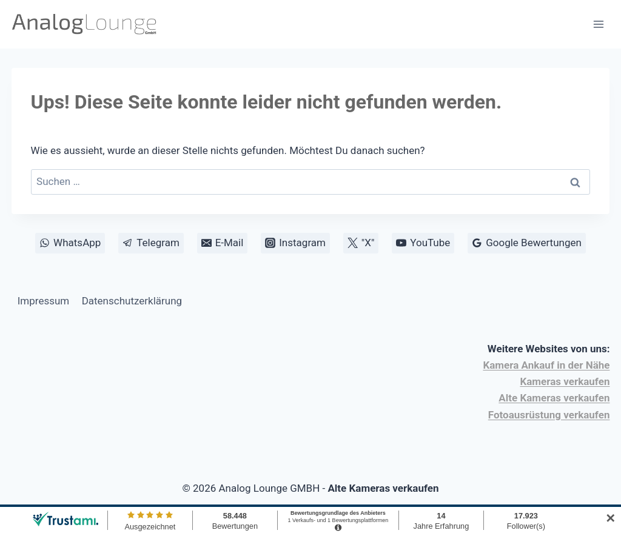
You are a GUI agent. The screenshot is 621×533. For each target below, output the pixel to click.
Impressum (44, 301)
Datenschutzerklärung (132, 301)
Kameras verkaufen (564, 381)
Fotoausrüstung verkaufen (549, 415)
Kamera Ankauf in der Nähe (546, 365)
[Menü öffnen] (599, 24)
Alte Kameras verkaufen (553, 398)
